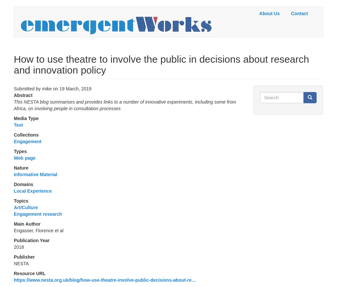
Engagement (27, 141)
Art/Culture (26, 207)
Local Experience (33, 191)
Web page (25, 158)
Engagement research (38, 214)
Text (18, 125)
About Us (269, 13)
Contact (299, 13)
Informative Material (35, 174)
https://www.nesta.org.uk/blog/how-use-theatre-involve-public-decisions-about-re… (105, 280)
